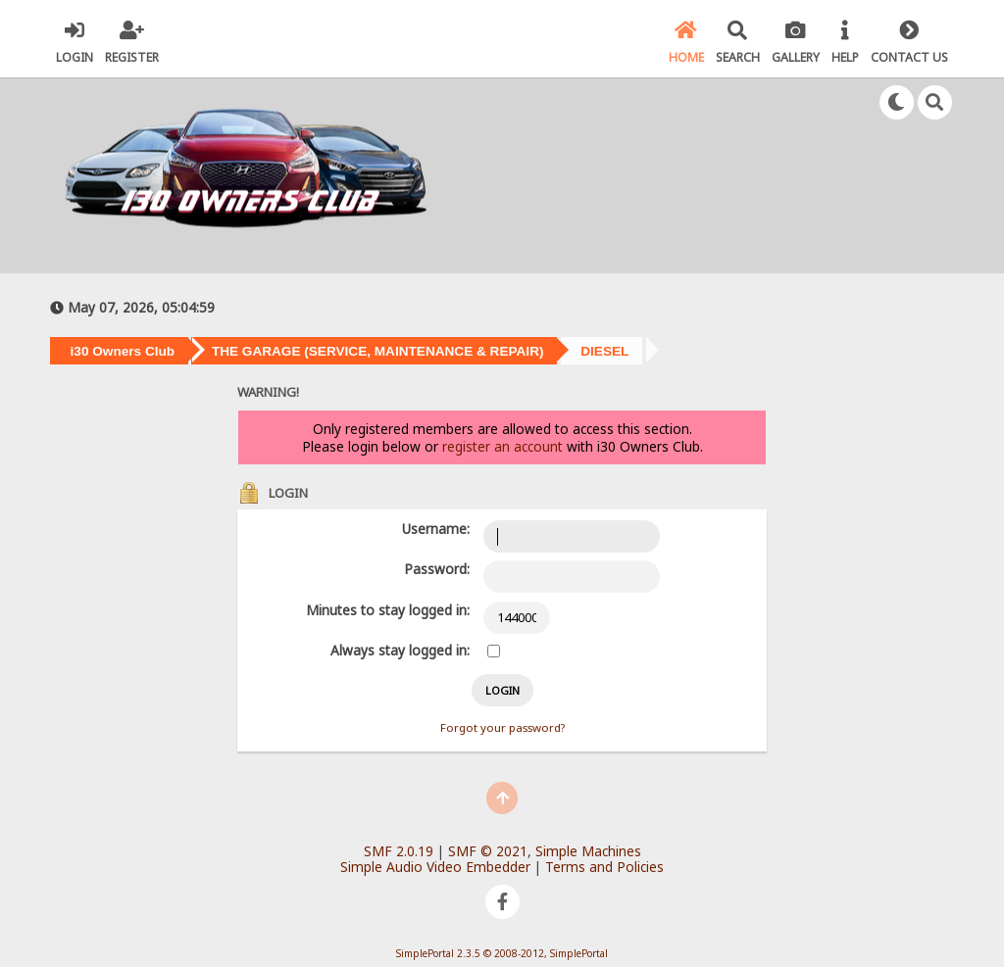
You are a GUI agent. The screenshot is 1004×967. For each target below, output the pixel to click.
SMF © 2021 (487, 851)
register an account (502, 446)
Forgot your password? (502, 727)
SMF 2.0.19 (398, 851)
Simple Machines (588, 851)
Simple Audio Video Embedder (435, 866)
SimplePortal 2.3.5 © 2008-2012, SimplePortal (502, 953)
